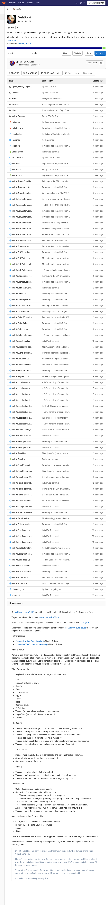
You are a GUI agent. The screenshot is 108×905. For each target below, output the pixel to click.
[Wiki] (3, 68)
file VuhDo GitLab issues (77, 628)
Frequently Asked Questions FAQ (32, 641)
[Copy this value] (101, 62)
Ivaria (20, 65)
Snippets (30, 3)
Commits (16, 33)
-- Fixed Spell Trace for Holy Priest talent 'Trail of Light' (57, 560)
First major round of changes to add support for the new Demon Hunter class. (57, 311)
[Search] (76, 3)
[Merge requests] (3, 36)
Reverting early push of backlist (57, 465)
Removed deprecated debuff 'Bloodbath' (57, 317)
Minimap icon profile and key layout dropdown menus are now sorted (57, 347)
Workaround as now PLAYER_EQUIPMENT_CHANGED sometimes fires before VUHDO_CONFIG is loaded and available (57, 193)
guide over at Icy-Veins (52, 617)
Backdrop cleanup (51, 459)
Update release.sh (51, 93)
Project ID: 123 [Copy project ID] (27, 21)
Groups (21, 3)
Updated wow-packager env (56, 122)
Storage (78, 33)
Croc (11, 9)
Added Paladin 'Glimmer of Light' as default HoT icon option (57, 548)
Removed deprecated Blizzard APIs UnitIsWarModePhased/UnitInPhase (57, 240)
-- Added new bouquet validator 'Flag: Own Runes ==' (57, 335)
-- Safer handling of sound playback (57, 382)
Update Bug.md (50, 87)
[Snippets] (3, 74)
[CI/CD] (3, 42)
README (16, 73)
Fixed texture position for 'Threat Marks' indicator (57, 234)
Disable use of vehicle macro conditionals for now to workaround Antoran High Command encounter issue (57, 430)
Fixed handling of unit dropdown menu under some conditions (57, 376)
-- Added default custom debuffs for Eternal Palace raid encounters (57, 270)
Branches (32, 33)
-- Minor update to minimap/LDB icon (57, 104)
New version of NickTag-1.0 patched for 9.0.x (57, 110)
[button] (3, 901)
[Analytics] (3, 61)
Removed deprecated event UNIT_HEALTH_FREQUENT (57, 365)
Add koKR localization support (57, 406)
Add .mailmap (50, 140)
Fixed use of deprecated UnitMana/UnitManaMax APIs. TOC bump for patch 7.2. (57, 229)
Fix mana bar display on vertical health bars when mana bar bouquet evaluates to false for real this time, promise (57, 223)
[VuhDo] (3, 10)
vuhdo (36, 53)
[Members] (3, 80)
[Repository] (3, 23)
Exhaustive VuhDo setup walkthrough (34, 644)
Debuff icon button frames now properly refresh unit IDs (57, 495)
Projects (12, 3)
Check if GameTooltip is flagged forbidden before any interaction (57, 583)
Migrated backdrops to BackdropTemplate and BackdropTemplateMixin (57, 163)
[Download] (89, 53)
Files (61, 33)
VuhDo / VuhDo (27, 44)
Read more (14, 41)
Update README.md (27, 62)
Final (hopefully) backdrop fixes (57, 453)
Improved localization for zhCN (57, 418)
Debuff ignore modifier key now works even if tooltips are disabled (57, 477)
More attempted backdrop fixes (57, 258)
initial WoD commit (52, 152)
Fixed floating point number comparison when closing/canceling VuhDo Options (57, 518)
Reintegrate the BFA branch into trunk (57, 181)
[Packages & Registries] (3, 55)
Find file (77, 53)
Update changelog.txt (53, 589)
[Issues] (3, 30)
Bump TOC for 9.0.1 (52, 116)
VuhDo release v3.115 (26, 612)
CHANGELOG (32, 73)
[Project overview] (4, 17)
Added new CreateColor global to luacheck (57, 134)
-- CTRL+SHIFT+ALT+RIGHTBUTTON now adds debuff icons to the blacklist (57, 205)
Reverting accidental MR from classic (57, 128)
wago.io (88, 622)
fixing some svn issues (54, 98)
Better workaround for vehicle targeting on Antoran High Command (57, 246)
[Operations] (3, 49)
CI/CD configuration (53, 73)
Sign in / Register (96, 3)
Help (38, 3)
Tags (46, 33)
